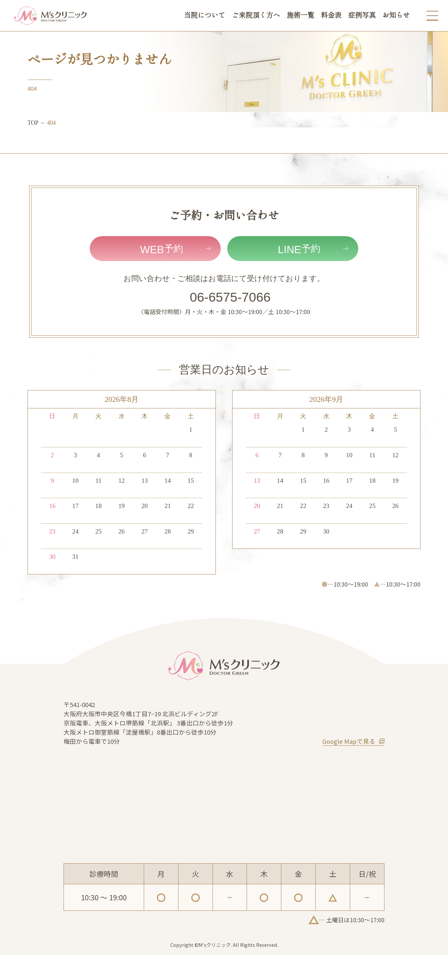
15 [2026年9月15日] (303, 480)
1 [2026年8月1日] (191, 429)
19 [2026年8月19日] (121, 505)
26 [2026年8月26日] (121, 531)
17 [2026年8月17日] (75, 505)
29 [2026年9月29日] (303, 531)
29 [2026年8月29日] (191, 531)
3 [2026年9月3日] (349, 429)
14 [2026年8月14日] (167, 480)
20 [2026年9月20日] (257, 505)
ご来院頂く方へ (256, 15)
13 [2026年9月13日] (257, 480)
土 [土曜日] (191, 416)
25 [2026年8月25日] (98, 531)
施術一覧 (300, 15)
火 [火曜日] (98, 416)
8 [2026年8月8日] (191, 455)
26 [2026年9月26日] (395, 505)
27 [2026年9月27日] (257, 531)
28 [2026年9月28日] (280, 531)
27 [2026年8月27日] (144, 531)
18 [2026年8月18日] (98, 505)
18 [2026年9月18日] (372, 480)
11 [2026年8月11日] (98, 480)
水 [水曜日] (122, 416)
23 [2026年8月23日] (52, 531)
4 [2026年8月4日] (98, 455)
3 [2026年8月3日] (75, 455)
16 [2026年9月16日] (326, 480)
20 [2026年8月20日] (144, 505)
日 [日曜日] (52, 416)
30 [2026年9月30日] (326, 531)
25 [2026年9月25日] (372, 505)
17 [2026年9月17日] (349, 480)
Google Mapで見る (348, 741)
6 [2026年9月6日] (257, 455)
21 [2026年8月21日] (167, 505)
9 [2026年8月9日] (52, 480)
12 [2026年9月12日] (395, 455)
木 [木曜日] (144, 416)
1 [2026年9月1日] (303, 429)
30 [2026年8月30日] (52, 556)
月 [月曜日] (75, 416)
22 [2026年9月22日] (303, 505)
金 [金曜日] (167, 416)
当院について (204, 15)
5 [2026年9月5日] (395, 429)
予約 (161, 249)
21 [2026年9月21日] (280, 505)
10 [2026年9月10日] (349, 455)
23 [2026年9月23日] (326, 505)
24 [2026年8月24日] (75, 531)
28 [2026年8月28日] (167, 531)
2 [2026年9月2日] (326, 429)
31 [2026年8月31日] (75, 556)
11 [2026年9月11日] (372, 455)
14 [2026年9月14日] (280, 480)
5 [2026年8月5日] (121, 455)
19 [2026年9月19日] (395, 480)
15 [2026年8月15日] (191, 480)
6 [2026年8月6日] (144, 455)
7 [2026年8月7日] (167, 455)
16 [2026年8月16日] (52, 505)
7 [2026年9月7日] (280, 455)
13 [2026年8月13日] (144, 480)
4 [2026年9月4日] (372, 429)
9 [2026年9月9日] (326, 455)
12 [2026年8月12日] (121, 480)
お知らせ (396, 15)
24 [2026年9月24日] (349, 505)
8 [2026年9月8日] (303, 455)
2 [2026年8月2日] (52, 455)
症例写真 (362, 15)
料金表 (331, 15)
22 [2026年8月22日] (191, 505)
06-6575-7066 (230, 297)
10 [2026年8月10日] (75, 480)
